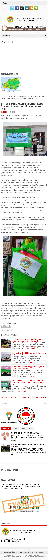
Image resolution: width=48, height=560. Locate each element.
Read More (31, 348)
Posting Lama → (40, 397)
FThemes (17, 555)
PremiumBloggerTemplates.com (15, 557)
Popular (6, 428)
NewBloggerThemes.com (35, 557)
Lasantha (37, 555)
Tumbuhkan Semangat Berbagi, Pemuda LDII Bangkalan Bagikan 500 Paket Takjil (28, 340)
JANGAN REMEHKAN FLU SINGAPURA (25, 433)
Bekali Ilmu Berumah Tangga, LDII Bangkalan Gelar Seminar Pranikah (28, 368)
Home (4, 96)
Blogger (41, 552)
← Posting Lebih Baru (10, 397)
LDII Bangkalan (22, 552)
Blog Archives (27, 428)
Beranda (26, 397)
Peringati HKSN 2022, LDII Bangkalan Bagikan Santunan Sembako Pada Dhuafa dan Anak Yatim (22, 106)
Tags (15, 428)
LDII (9, 96)
